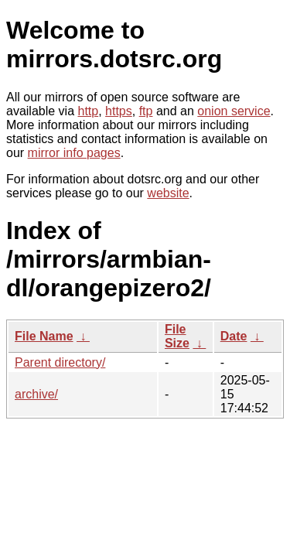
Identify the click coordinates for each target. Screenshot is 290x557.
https (118, 111)
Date (233, 336)
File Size (177, 336)
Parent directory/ (60, 362)
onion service (233, 111)
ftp (146, 111)
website (168, 193)
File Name (44, 336)
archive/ (36, 394)
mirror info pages (74, 152)
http (88, 111)
